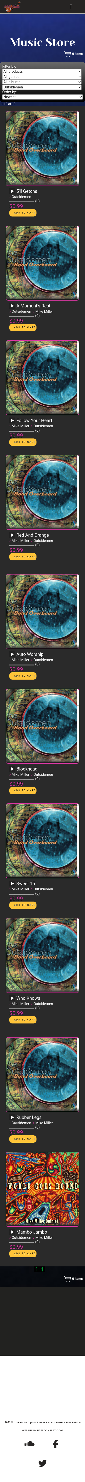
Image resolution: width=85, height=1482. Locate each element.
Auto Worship (30, 654)
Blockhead (26, 769)
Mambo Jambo (31, 1232)
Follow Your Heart (34, 420)
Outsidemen (21, 197)
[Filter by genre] (42, 76)
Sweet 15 (25, 883)
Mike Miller (44, 311)
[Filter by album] (42, 82)
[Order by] (42, 97)
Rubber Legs (28, 1117)
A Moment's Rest (33, 306)
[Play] (12, 191)
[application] (13, 192)
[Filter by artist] (42, 87)
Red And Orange (32, 535)
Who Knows (28, 998)
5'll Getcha (26, 191)
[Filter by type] (42, 71)
